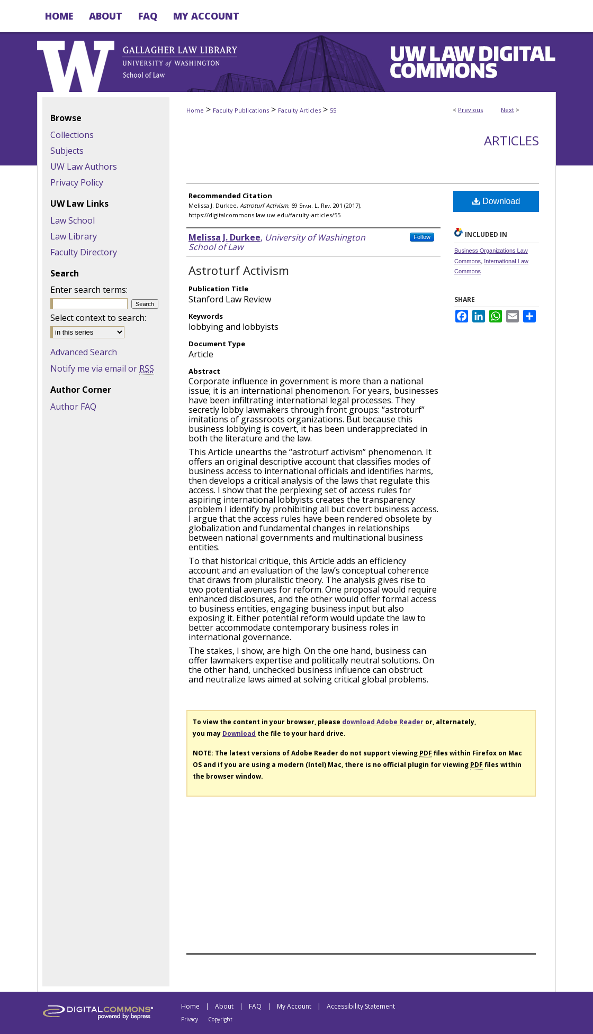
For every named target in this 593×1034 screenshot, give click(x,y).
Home (195, 110)
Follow (422, 237)
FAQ (255, 1006)
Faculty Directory (83, 252)
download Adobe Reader (383, 721)
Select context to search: (98, 318)
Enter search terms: (89, 290)
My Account (294, 1006)
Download (496, 201)
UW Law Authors (83, 166)
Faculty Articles (299, 110)
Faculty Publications (241, 110)
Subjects (67, 150)
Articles (511, 140)
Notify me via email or (102, 368)
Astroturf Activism (238, 270)
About (224, 1006)
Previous (470, 110)
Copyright (220, 1019)
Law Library (73, 236)
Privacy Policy (76, 182)
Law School (72, 220)
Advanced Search (83, 352)
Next (507, 110)
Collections (72, 135)
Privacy (189, 1019)
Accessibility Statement (361, 1006)
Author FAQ (73, 406)
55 (333, 110)
